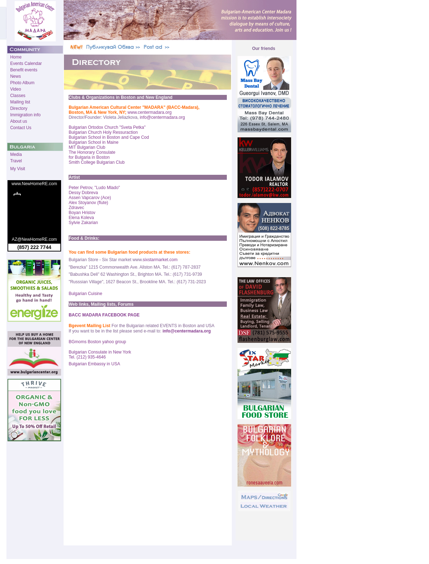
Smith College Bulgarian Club (97, 162)
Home (15, 57)
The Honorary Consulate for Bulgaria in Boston (92, 155)
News (15, 76)
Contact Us (20, 127)
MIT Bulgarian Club (87, 147)
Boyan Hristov (82, 212)
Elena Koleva (81, 217)
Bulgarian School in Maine (93, 142)
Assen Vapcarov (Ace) (90, 197)
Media (16, 154)
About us (18, 121)
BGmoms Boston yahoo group (97, 341)
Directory (18, 108)
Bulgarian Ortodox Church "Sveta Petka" (107, 127)
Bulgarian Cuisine (85, 293)
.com (173, 259)
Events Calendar (26, 63)
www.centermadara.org (149, 112)
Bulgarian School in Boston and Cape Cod (109, 137)
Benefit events (23, 69)
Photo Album (22, 82)
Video (15, 89)
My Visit (17, 168)
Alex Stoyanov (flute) (88, 202)
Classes (17, 95)
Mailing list (20, 102)
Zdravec (76, 207)
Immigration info (25, 114)
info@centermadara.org (162, 117)
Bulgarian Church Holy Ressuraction (103, 132)
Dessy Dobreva (83, 192)
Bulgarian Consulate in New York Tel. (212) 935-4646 (100, 355)
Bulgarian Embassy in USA (94, 363)
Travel (16, 160)
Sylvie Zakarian (83, 222)
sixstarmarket (155, 259)
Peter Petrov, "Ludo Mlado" (94, 187)
